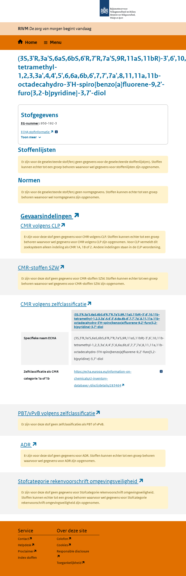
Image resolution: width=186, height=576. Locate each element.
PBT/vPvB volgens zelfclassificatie (59, 413)
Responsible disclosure (73, 553)
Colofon (73, 538)
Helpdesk (35, 545)
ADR (28, 444)
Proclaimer (35, 551)
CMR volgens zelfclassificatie (56, 304)
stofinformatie (37, 132)
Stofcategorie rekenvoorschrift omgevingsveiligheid (81, 481)
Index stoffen (27, 557)
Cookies (73, 545)
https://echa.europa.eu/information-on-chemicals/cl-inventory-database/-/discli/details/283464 (102, 378)
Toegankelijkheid (73, 562)
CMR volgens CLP (43, 225)
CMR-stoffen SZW (41, 267)
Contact (35, 538)
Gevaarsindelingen (50, 216)
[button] (53, 42)
